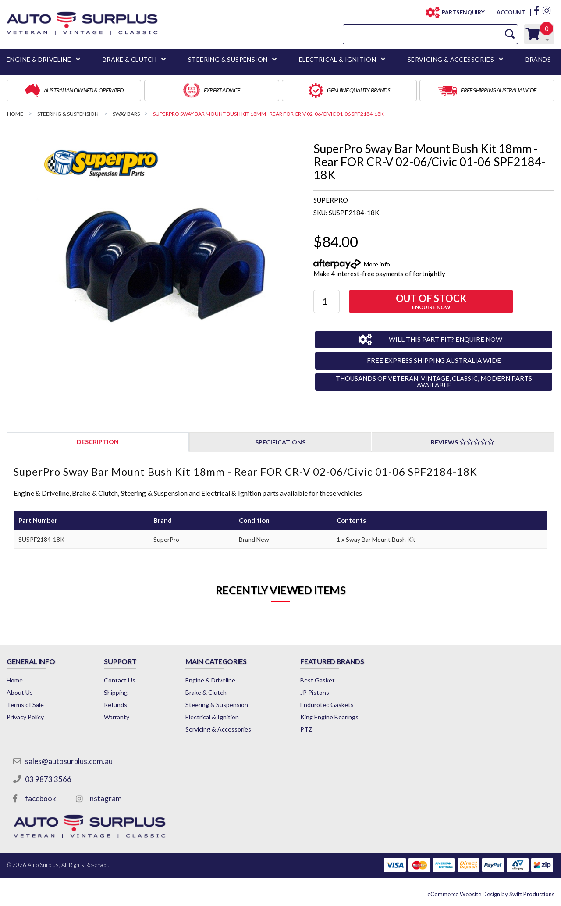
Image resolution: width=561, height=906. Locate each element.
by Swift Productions (490, 894)
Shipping (116, 692)
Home (15, 680)
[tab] (98, 441)
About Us (20, 692)
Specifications (280, 442)
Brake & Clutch (206, 692)
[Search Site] (510, 34)
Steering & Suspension (216, 704)
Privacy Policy (25, 717)
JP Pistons (314, 692)
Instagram (105, 798)
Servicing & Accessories (218, 729)
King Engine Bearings (329, 717)
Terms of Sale (25, 704)
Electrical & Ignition (212, 717)
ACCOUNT (510, 12)
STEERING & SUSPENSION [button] (227, 59)
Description (98, 441)
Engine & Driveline (210, 680)
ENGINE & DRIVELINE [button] (39, 59)
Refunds (115, 704)
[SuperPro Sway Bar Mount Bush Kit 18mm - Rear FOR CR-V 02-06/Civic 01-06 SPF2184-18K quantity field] (326, 301)
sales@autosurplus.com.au (69, 761)
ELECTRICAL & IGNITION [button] (337, 59)
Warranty (116, 717)
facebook (40, 798)
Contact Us (119, 680)
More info (377, 264)
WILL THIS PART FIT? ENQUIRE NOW (445, 339)
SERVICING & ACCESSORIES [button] (451, 59)
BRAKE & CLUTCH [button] (130, 59)
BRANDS (538, 59)
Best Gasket (317, 680)
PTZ (306, 729)
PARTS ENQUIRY (461, 12)
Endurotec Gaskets (327, 704)
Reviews (462, 442)
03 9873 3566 (48, 779)
